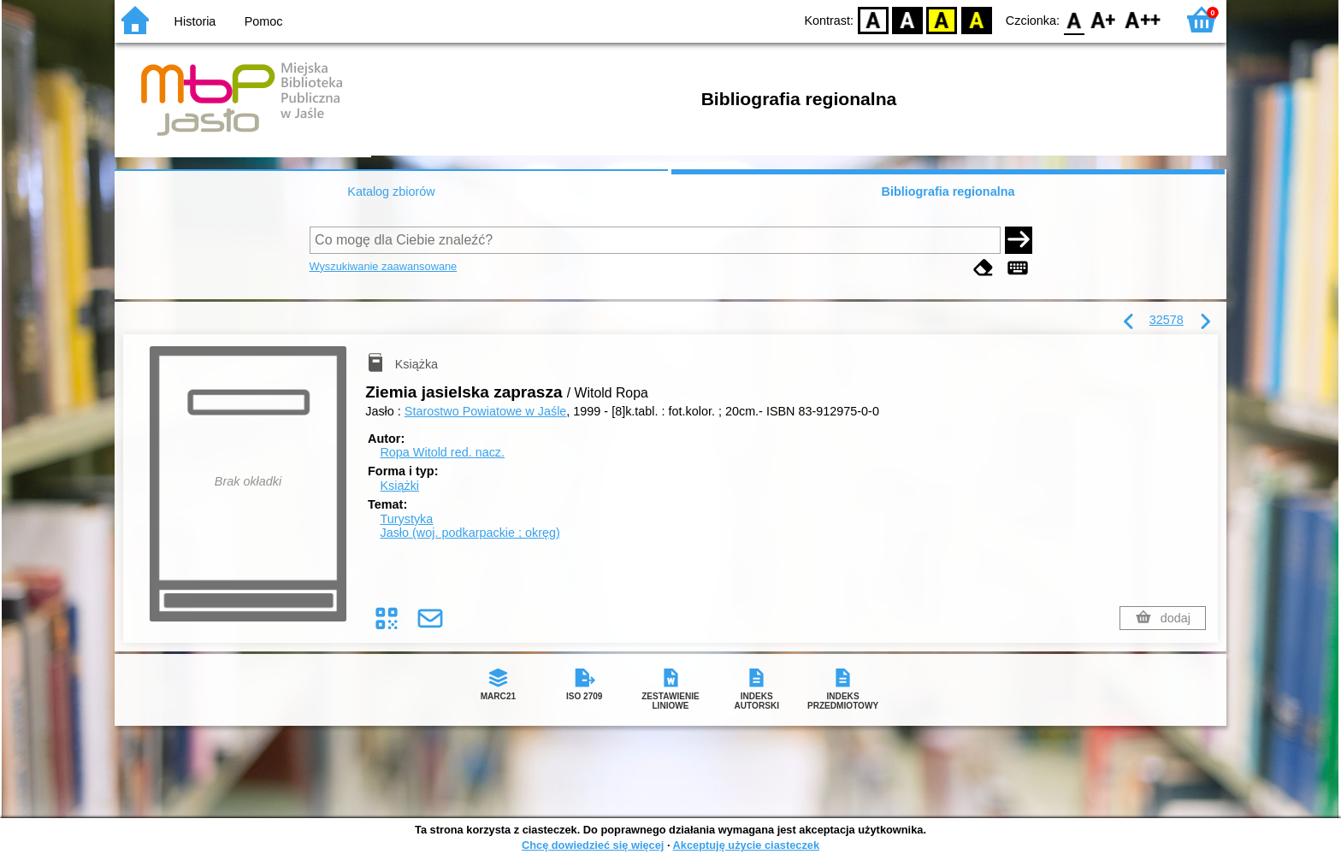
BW (907, 19)
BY (976, 19)
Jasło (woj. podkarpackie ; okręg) (469, 532)
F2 (1143, 19)
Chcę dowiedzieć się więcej (593, 845)
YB (942, 19)
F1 (1104, 19)
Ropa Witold (442, 452)
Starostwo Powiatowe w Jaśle (486, 411)
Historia (195, 21)
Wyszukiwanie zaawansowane (384, 266)
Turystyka (406, 519)
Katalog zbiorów (390, 191)
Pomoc (264, 21)
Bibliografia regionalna (948, 191)
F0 (1074, 19)
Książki (399, 485)
